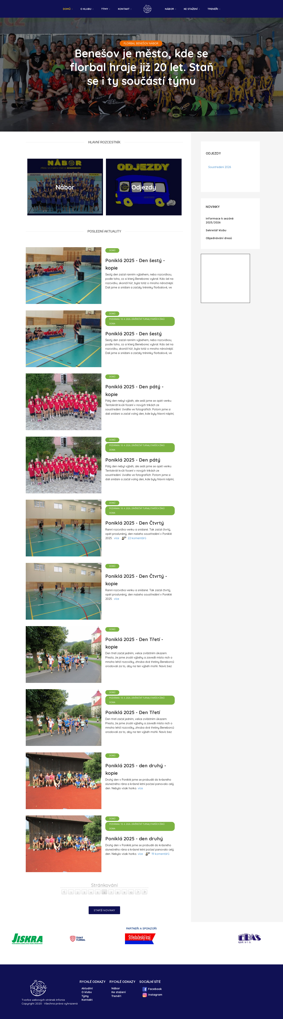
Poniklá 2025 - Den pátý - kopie (134, 390)
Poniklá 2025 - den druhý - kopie (135, 769)
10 (131, 892)
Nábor (169, 8)
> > (144, 891)
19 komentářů (160, 854)
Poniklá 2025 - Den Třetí (132, 712)
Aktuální (87, 988)
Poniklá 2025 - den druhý (134, 839)
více (116, 538)
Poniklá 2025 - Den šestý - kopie (135, 264)
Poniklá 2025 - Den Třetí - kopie (134, 643)
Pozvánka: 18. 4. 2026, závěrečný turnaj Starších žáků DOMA (137, 321)
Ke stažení (191, 8)
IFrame (225, 278)
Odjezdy (143, 187)
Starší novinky (104, 910)
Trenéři (213, 8)
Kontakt (124, 8)
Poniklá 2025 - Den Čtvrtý (134, 523)
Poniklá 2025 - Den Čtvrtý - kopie (136, 579)
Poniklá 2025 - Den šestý (133, 334)
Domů (67, 8)
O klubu (85, 8)
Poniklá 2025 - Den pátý (132, 460)
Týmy (104, 8)
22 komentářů (137, 538)
